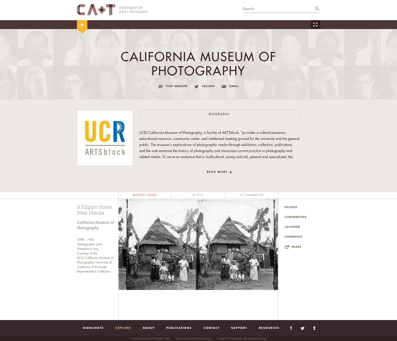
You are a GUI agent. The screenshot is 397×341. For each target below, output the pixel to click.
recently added (145, 195)
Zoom (315, 24)
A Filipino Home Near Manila (94, 210)
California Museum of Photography (95, 225)
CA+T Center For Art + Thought (112, 9)
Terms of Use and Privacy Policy (193, 338)
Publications (179, 328)
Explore (123, 328)
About (149, 328)
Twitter (302, 328)
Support (239, 328)
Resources (269, 328)
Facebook (291, 328)
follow (208, 86)
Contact (212, 328)
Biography (219, 114)
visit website (176, 86)
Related (291, 207)
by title (198, 195)
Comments (293, 237)
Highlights (93, 328)
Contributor (296, 217)
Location (292, 227)
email (234, 86)
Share (296, 247)
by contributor (251, 195)
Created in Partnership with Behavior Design (242, 338)
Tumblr (314, 328)
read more (217, 172)
